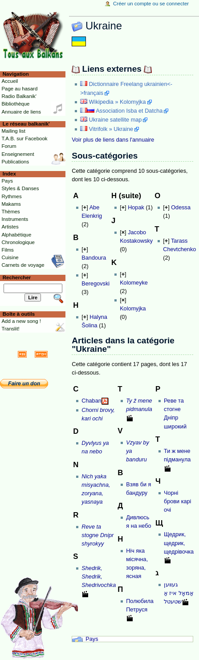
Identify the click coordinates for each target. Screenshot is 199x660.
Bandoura (93, 258)
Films (7, 250)
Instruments (14, 219)
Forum (8, 146)
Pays (91, 639)
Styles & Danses (20, 188)
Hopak (136, 207)
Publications (15, 161)
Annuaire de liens (21, 111)
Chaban (91, 401)
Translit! (10, 328)
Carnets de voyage (22, 265)
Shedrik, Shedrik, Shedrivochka (98, 576)
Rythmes (11, 196)
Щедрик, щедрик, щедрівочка (179, 542)
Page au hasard (19, 88)
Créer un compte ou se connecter (151, 3)
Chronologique (18, 242)
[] (84, 207)
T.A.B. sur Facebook (24, 138)
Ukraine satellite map (115, 120)
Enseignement (17, 154)
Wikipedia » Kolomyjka (117, 102)
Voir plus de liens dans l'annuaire (113, 140)
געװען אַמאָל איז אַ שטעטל (179, 593)
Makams (10, 204)
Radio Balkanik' (19, 96)
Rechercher (17, 277)
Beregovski (95, 284)
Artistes (9, 226)
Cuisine (9, 257)
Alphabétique (16, 234)
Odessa (181, 207)
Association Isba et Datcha (129, 111)
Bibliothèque (15, 103)
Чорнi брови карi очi (177, 501)
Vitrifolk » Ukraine (111, 129)
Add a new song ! (21, 321)
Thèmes (10, 211)
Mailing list (13, 131)
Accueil (9, 81)
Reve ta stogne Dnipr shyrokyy (97, 535)
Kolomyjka (133, 309)
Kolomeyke (134, 283)
